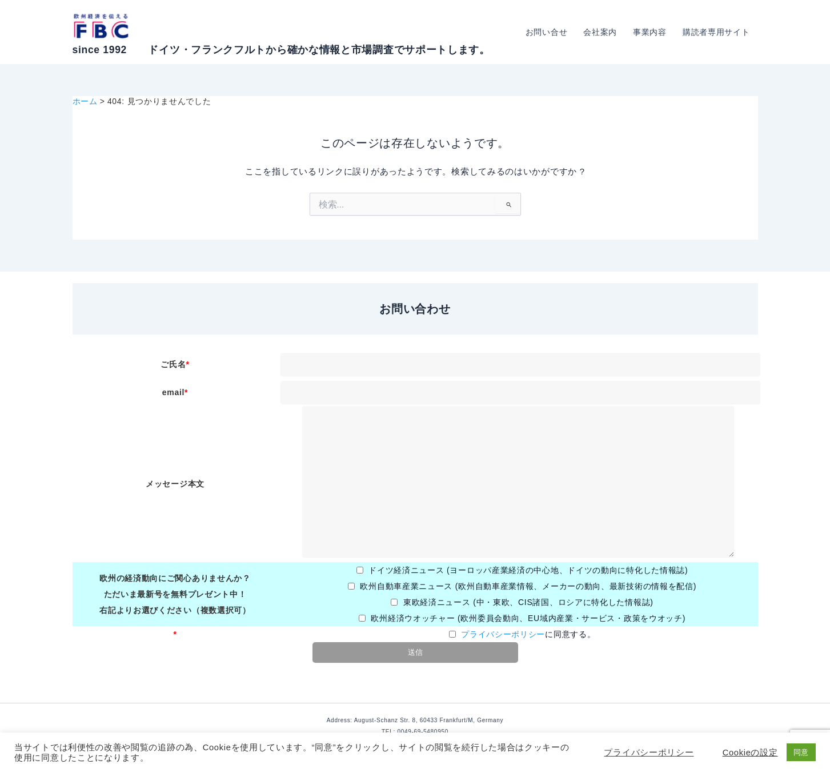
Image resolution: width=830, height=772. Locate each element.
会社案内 (600, 32)
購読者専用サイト (716, 32)
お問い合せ (547, 32)
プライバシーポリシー (503, 634)
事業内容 (650, 32)
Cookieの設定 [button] (750, 752)
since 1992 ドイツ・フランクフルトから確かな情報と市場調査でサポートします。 (281, 49)
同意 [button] (801, 752)
